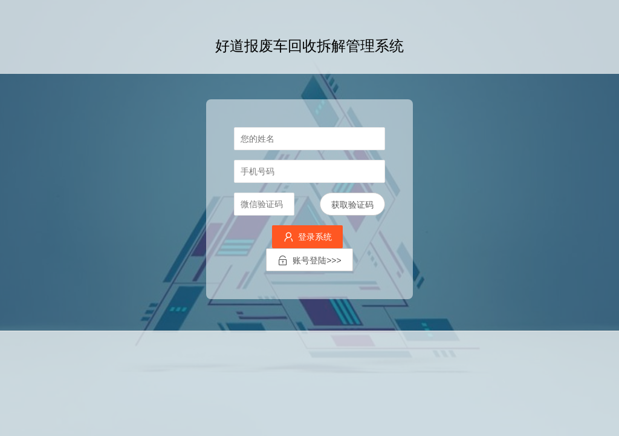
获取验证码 (352, 205)
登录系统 (307, 236)
